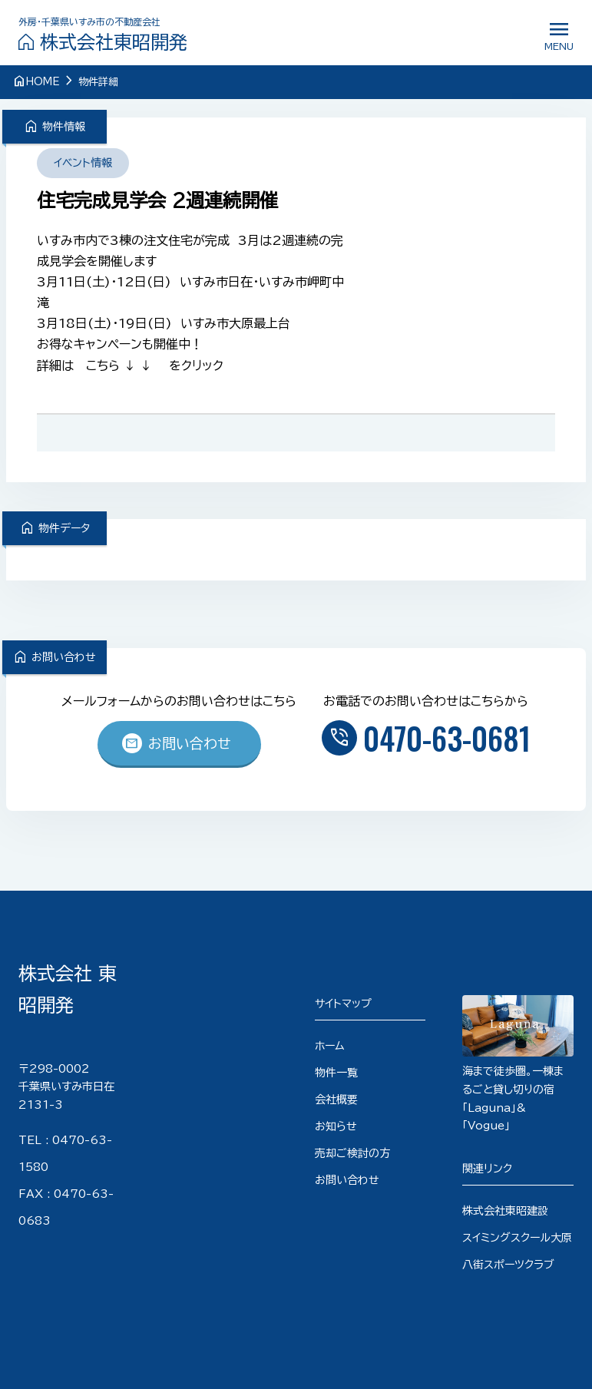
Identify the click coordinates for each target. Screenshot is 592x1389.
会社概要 (336, 1099)
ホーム (330, 1045)
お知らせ (336, 1126)
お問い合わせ (176, 743)
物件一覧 (336, 1072)
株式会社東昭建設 (505, 1210)
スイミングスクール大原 (517, 1237)
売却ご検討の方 (352, 1153)
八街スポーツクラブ (508, 1264)
